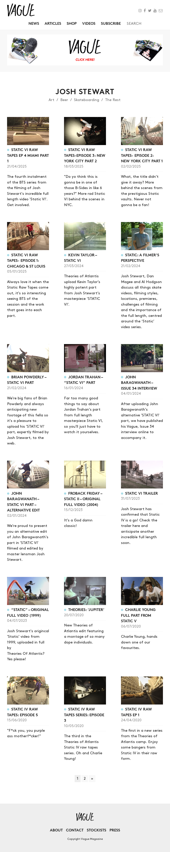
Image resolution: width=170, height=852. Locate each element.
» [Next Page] (92, 778)
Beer (64, 100)
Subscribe (111, 23)
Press (115, 830)
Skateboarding (86, 100)
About (56, 830)
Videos (88, 23)
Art (51, 100)
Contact (74, 830)
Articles (53, 23)
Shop (72, 23)
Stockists (96, 830)
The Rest (113, 100)
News (33, 23)
